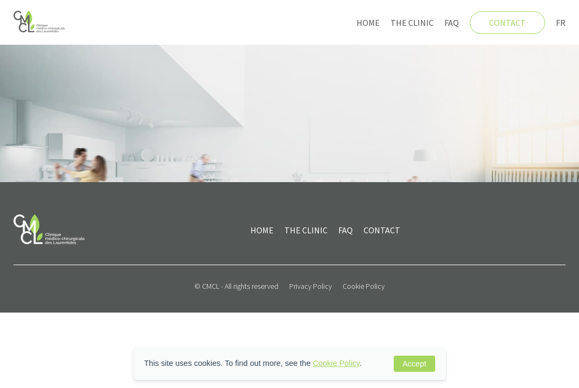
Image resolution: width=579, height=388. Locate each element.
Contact (507, 22)
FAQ (451, 22)
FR (561, 22)
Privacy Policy (310, 286)
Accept (414, 363)
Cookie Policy (364, 286)
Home (368, 22)
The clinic (412, 22)
